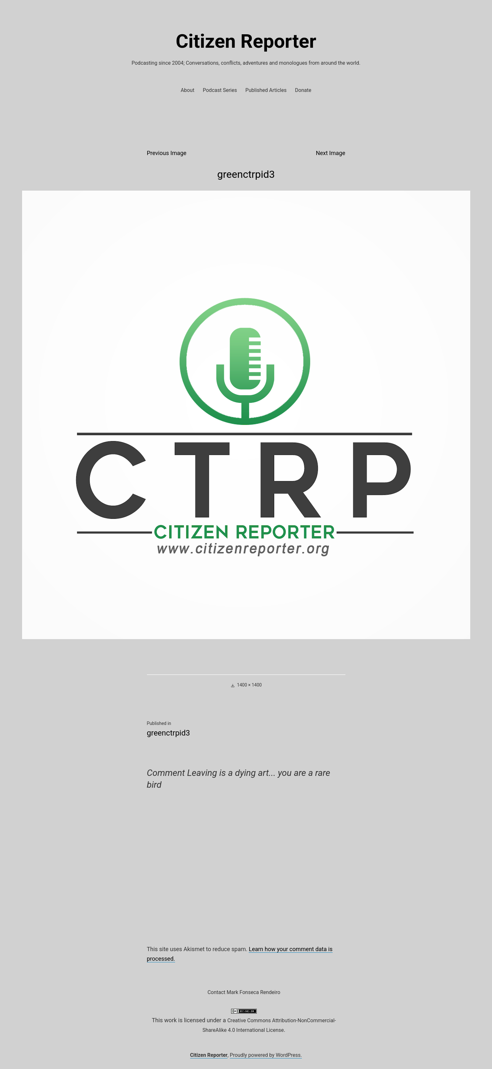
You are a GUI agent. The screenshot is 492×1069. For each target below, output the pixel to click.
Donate (303, 90)
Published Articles (266, 90)
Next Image (330, 153)
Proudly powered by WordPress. (266, 1055)
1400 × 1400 (249, 684)
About (188, 90)
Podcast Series (220, 90)
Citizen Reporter (246, 41)
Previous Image (167, 153)
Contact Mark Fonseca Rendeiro (243, 992)
